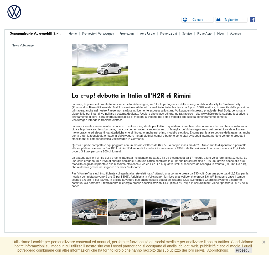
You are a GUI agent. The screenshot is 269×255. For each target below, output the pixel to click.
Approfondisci (218, 250)
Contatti (198, 20)
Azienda (235, 34)
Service (187, 34)
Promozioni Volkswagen (98, 34)
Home (73, 34)
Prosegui (243, 250)
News (221, 34)
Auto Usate (147, 34)
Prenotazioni (168, 34)
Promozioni (127, 34)
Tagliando (231, 20)
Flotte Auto (204, 34)
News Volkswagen (23, 45)
